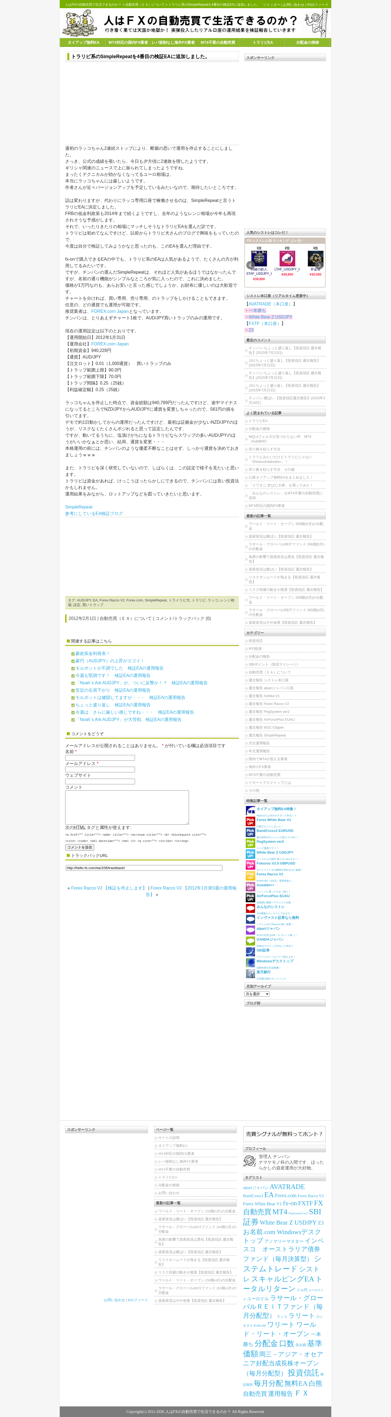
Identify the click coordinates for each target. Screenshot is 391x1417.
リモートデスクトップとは (270, 783)
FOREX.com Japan (110, 311)
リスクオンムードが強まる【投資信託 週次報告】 (284, 579)
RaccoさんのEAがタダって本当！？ (271, 811)
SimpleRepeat (79, 507)
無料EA (296, 1383)
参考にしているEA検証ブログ (94, 513)
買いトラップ (92, 605)
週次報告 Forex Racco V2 (269, 704)
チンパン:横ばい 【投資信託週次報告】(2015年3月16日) (287, 400)
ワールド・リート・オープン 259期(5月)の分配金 (286, 526)
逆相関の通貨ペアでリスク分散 (268, 898)
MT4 (279, 1211)
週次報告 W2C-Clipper (266, 727)
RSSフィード (318, 5)
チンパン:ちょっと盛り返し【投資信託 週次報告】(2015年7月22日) (285, 375)
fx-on (290, 1203)
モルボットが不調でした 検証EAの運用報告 (119, 668)
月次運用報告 (259, 743)
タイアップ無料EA (84, 42)
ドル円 (302, 1290)
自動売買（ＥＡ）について (145, 5)
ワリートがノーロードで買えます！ (271, 952)
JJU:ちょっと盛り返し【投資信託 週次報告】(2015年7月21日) (284, 387)
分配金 (266, 1343)
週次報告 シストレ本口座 (269, 680)
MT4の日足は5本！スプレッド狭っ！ (271, 931)
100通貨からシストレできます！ (269, 909)
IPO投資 (255, 649)
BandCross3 (253, 1196)
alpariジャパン (256, 1187)
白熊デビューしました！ (268, 822)
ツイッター (271, 5)
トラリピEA (263, 42)
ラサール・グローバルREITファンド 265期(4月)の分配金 (286, 612)
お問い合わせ (293, 5)
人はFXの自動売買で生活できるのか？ (93, 5)
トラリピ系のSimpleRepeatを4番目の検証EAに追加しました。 (140, 56)
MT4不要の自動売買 (218, 42)
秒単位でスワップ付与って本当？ (269, 941)
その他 (254, 790)
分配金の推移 (307, 42)
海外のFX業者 (260, 767)
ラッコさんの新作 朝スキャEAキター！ (273, 854)
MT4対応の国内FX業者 (128, 42)
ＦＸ (301, 1393)
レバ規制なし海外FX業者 (173, 42)
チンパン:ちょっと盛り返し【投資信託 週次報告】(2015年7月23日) (285, 350)
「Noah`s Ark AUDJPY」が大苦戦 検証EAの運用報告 (128, 719)
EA (95, 600)
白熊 (315, 1383)
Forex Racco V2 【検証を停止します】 (109, 894)
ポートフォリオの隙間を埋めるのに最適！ (274, 865)
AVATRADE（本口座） (271, 304)
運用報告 (280, 1393)
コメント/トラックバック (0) (183, 618)
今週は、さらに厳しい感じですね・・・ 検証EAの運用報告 (134, 712)
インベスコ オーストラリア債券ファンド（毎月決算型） (283, 1249)
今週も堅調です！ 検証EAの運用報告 (113, 675)
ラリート (301, 1315)
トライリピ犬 (179, 600)
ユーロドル (258, 1298)
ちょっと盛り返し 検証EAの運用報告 (113, 705)
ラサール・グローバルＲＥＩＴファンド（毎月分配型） (283, 1306)
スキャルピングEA (282, 1279)
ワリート (281, 1324)
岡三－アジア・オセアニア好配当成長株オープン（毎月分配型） (283, 1364)
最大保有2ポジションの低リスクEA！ (272, 833)
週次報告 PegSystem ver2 (269, 712)
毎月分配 (268, 1383)
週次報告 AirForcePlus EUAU (272, 719)
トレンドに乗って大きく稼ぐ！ (268, 887)
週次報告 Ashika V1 (264, 696)
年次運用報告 (259, 751)
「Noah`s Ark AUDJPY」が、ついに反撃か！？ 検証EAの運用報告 (141, 683)
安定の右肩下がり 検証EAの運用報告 (113, 690)
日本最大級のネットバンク (266, 974)
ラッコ (213, 600)
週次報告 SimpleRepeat (267, 735)
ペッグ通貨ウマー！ (265, 844)
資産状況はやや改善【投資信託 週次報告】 (283, 622)
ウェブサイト (78, 775)
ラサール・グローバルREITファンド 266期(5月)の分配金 (286, 546)
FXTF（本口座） (265, 323)
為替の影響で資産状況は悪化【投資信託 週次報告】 (286, 559)
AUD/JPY (84, 600)
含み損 (300, 1345)
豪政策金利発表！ (92, 653)
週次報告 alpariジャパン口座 (271, 688)
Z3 (251, 330)
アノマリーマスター (284, 1241)
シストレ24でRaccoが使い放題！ (272, 920)
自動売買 (255, 1393)
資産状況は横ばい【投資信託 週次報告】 (281, 536)
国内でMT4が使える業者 (268, 759)
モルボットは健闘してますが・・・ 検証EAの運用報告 (130, 697)
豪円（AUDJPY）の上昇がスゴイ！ (110, 660)
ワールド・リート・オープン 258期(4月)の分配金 (286, 599)
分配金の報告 (259, 656)
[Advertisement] (152, 104)
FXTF (305, 1203)
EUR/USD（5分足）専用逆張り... (270, 876)
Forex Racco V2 (112, 600)
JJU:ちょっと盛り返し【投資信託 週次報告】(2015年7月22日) (284, 362)
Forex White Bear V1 (262, 1203)
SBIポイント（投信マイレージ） (274, 664)
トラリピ (199, 600)
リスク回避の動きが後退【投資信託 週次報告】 (286, 590)
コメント (74, 787)
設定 (76, 605)
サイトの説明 (168, 1138)
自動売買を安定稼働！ (269, 963)
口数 (286, 1343)
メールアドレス (80, 763)
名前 (69, 751)
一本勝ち (257, 310)
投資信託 (256, 641)
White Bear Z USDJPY (270, 317)
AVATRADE (287, 1186)
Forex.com (135, 600)
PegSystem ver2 (298, 1213)
